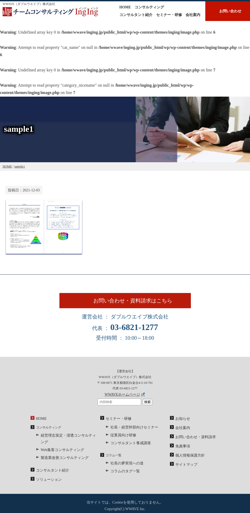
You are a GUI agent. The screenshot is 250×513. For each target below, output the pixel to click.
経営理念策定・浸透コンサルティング (67, 440)
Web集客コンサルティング (59, 447)
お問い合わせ (230, 11)
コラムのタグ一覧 (123, 472)
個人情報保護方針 (188, 457)
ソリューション (47, 474)
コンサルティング (149, 7)
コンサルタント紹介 (135, 15)
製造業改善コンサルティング (61, 454)
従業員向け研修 (121, 439)
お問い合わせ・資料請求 (192, 440)
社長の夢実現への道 (124, 465)
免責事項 (181, 449)
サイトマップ (184, 465)
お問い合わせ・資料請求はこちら (137, 303)
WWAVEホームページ (122, 401)
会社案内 (193, 15)
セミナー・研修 (169, 15)
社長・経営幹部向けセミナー (130, 431)
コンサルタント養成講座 (127, 446)
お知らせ (181, 424)
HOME (125, 7)
